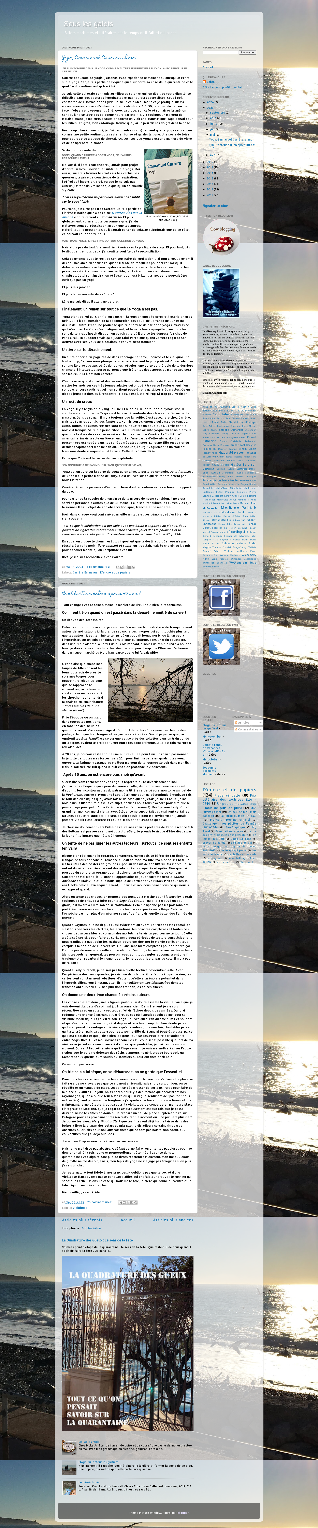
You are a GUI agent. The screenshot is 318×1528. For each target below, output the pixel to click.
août (213, 118)
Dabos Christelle (231, 441)
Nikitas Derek (222, 516)
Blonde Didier (220, 422)
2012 (210, 195)
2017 (210, 167)
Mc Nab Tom (248, 503)
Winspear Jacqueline (243, 558)
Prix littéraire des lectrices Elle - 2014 (229, 799)
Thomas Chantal (221, 547)
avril (213, 155)
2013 (210, 189)
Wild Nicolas (220, 558)
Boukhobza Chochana (229, 426)
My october (211, 759)
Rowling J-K (238, 531)
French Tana (249, 456)
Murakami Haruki (233, 512)
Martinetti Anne (247, 499)
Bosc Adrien (209, 426)
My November (212, 736)
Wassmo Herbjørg (230, 555)
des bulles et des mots (242, 854)
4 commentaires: (98, 566)
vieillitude (80, 1207)
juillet (214, 123)
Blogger (183, 1512)
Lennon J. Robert (213, 495)
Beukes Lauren (240, 418)
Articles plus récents (82, 1219)
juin (213, 129)
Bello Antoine (222, 414)
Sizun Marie (249, 539)
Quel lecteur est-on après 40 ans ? (101, 594)
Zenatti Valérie (211, 566)
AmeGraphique (235, 827)
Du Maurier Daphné (225, 449)
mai (213, 134)
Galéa (211, 82)
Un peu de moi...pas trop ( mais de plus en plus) (229, 805)
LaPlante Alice (227, 488)
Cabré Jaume (210, 429)
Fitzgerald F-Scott (231, 452)
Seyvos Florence (230, 539)
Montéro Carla (211, 512)
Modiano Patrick (238, 507)
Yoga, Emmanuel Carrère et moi (99, 58)
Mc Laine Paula (230, 503)
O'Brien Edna (240, 516)
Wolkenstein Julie (242, 562)
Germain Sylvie (225, 468)
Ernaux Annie (247, 448)
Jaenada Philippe (245, 476)
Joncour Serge (212, 480)
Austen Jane (248, 406)
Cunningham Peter (235, 437)
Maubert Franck (211, 503)
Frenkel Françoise (214, 460)
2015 (210, 178)
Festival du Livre (225, 862)
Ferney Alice (210, 452)
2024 (211, 102)
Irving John (226, 476)
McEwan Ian (211, 508)
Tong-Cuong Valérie (244, 547)
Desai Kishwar (221, 445)
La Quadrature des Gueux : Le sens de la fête (97, 1240)
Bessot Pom (223, 418)
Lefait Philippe (225, 492)
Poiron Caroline (238, 527)
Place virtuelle (227, 795)
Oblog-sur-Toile (241, 838)
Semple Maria (210, 539)
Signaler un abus (215, 206)
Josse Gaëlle (230, 480)
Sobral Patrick (211, 543)
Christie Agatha (240, 433)
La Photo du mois (232, 815)
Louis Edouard (248, 495)
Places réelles (248, 862)
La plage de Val (241, 842)
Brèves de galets (214, 842)
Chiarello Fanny (218, 433)
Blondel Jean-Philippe (242, 422)
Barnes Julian (235, 410)
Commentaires (246, 729)
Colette (218, 437)
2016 (210, 172)
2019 (210, 161)
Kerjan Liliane (248, 484)
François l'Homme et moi (230, 819)
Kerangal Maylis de (229, 484)
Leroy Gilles (231, 495)
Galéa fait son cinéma (229, 831)
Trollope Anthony (235, 551)
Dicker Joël (237, 445)
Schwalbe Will (247, 536)
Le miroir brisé (88, 1482)
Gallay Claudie (220, 464)
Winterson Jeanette (215, 562)
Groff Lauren (211, 472)
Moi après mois (88, 1441)
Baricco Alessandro (214, 410)
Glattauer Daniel (246, 468)
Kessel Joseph (211, 488)
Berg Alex (239, 414)
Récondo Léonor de (225, 536)
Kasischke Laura (247, 480)
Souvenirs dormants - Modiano (210, 771)
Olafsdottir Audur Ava (226, 520)
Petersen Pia (219, 527)
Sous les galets (88, 24)
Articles (242, 722)
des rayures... (215, 858)
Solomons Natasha (234, 543)
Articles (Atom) (91, 1228)
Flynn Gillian (217, 456)
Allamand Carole (229, 406)
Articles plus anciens (173, 1219)
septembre (218, 112)
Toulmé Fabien (212, 551)
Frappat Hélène (233, 456)
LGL (253, 815)
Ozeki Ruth (239, 524)
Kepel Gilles (210, 484)
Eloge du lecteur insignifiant (98, 1462)
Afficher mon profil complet (222, 87)
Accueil (127, 1219)
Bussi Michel (249, 426)
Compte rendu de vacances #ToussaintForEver (214, 749)
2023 (210, 107)
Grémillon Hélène (232, 472)
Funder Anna (235, 460)
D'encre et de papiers (115, 572)
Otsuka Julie (225, 524)
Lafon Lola (241, 488)
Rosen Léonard (219, 532)
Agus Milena (210, 406)
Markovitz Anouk (227, 499)
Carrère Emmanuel (86, 572)
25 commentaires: (100, 1202)
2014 (210, 184)
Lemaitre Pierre (246, 492)
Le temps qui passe (234, 850)
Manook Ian (209, 499)
